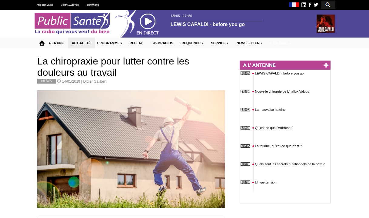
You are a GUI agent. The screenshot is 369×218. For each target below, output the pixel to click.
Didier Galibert (95, 81)
